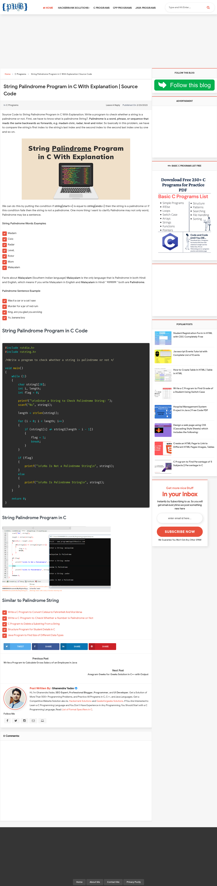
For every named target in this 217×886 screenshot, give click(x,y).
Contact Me (113, 869)
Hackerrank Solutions (74, 7)
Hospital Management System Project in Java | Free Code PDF (190, 408)
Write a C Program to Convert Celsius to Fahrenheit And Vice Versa (45, 612)
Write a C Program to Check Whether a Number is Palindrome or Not (50, 618)
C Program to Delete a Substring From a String (34, 623)
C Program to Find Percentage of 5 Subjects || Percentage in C (192, 463)
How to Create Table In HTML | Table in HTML (192, 371)
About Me (95, 869)
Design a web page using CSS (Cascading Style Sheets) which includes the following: (190, 429)
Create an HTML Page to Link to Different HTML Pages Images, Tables (193, 445)
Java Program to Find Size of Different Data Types (35, 635)
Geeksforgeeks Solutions (109, 689)
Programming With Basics (107, 882)
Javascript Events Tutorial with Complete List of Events (190, 353)
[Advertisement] (108, 42)
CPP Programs (122, 7)
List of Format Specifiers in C (77, 697)
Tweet (14, 646)
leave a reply (113, 105)
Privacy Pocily (134, 869)
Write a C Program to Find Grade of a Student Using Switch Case (193, 390)
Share (42, 646)
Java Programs (145, 7)
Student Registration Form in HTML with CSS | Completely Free (192, 335)
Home (48, 7)
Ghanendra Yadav (63, 676)
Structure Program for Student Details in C (31, 629)
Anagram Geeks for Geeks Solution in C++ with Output (118, 662)
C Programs (101, 7)
